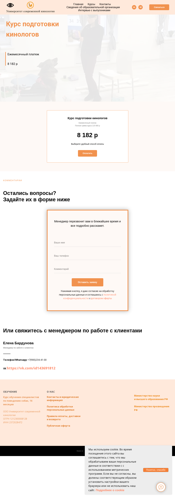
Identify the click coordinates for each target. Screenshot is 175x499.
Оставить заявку (87, 282)
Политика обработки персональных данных (60, 451)
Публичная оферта (58, 468)
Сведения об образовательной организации (93, 7)
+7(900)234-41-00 (37, 381)
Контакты (105, 4)
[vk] (134, 7)
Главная (78, 4)
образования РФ (157, 442)
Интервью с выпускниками (94, 10)
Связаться (159, 7)
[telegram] (140, 7)
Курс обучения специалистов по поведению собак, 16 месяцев (21, 443)
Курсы (91, 4)
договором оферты (101, 298)
